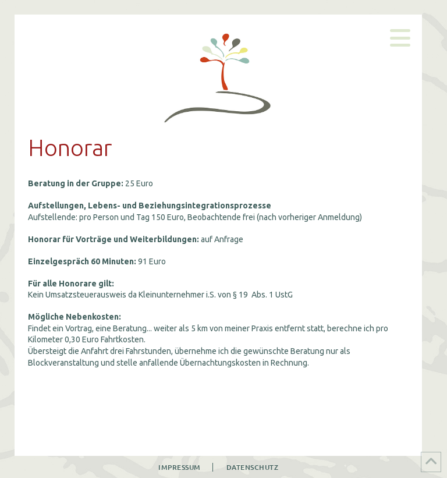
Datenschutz (252, 467)
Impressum (179, 467)
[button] (400, 38)
